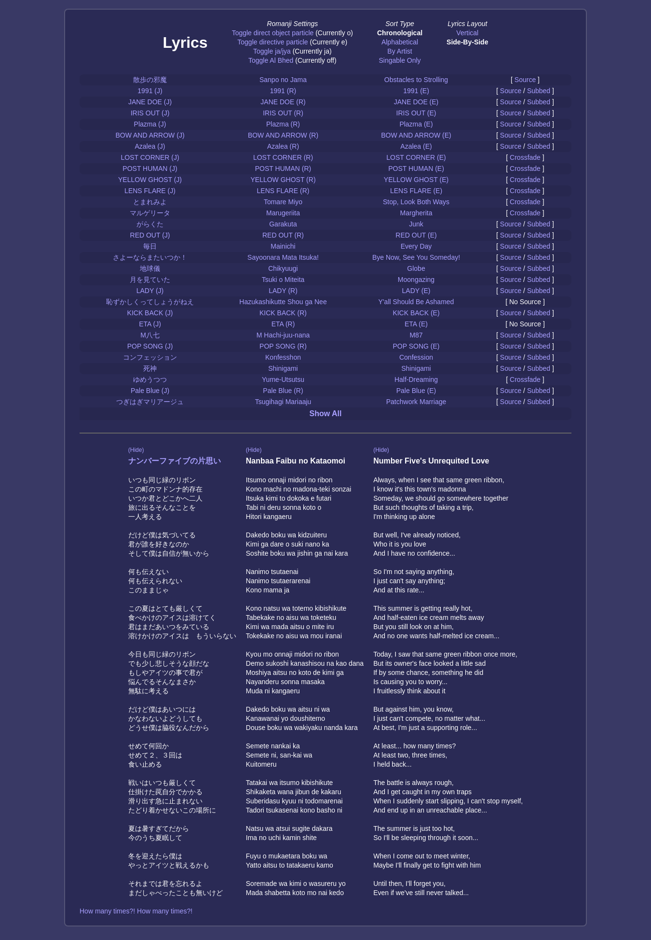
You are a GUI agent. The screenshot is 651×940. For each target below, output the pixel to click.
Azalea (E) (416, 146)
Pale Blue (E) (416, 390)
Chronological (399, 33)
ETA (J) (150, 324)
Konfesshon (283, 357)
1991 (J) (149, 91)
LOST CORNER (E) (416, 157)
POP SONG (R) (283, 346)
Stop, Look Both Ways (416, 202)
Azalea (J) (150, 146)
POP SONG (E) (416, 346)
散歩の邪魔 (150, 80)
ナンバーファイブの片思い (174, 461)
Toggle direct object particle (273, 33)
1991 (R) (283, 91)
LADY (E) (416, 291)
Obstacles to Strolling (416, 80)
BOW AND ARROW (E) (416, 135)
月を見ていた (150, 279)
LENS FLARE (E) (416, 191)
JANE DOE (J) (150, 102)
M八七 (150, 335)
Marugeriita (283, 213)
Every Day (416, 246)
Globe (416, 268)
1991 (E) (416, 91)
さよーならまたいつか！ (150, 257)
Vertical (467, 33)
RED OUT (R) (283, 235)
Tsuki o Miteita (283, 279)
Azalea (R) (283, 146)
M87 (415, 335)
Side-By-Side (467, 42)
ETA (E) (416, 324)
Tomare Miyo (283, 202)
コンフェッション (150, 357)
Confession (416, 357)
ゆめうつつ (150, 379)
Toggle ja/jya (272, 51)
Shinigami (283, 368)
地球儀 (150, 268)
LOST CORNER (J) (150, 157)
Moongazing (416, 279)
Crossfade (525, 157)
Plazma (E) (416, 124)
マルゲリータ (150, 213)
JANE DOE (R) (282, 102)
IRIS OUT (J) (150, 113)
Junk (416, 224)
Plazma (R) (283, 124)
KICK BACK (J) (150, 313)
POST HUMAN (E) (416, 168)
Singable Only (399, 60)
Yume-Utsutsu (283, 379)
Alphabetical (399, 42)
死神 (150, 368)
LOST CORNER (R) (283, 157)
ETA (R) (283, 324)
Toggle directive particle (272, 42)
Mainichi (283, 246)
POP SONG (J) (150, 346)
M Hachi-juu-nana (283, 335)
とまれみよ (150, 202)
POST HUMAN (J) (149, 168)
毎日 (150, 246)
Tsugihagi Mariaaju (283, 402)
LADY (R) (283, 291)
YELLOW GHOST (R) (282, 179)
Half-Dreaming (416, 379)
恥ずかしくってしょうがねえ (150, 302)
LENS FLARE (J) (150, 191)
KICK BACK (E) (416, 313)
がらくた (149, 224)
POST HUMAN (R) (283, 168)
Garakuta (283, 224)
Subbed (538, 91)
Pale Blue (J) (150, 390)
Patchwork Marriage (416, 402)
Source (525, 80)
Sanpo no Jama (283, 80)
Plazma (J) (150, 124)
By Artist (399, 51)
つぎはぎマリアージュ (150, 402)
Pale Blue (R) (283, 390)
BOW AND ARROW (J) (149, 135)
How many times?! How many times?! (136, 911)
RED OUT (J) (150, 235)
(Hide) (136, 450)
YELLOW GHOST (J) (150, 179)
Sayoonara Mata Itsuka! (283, 257)
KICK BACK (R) (283, 313)
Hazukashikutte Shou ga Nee (282, 302)
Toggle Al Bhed (270, 60)
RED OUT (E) (415, 235)
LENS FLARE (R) (283, 191)
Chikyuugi (283, 268)
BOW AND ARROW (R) (283, 135)
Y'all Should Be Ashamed (416, 302)
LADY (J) (150, 291)
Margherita (416, 213)
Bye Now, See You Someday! (416, 257)
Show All (326, 413)
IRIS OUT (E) (416, 113)
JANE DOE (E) (416, 102)
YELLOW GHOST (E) (416, 179)
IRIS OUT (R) (283, 113)
